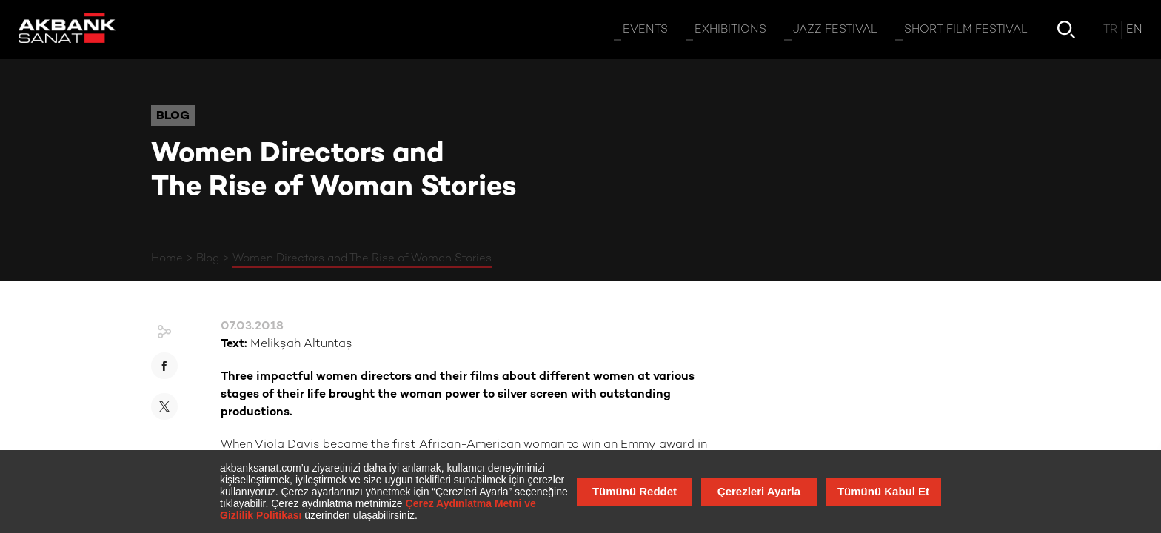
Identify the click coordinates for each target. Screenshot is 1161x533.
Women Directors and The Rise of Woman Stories (362, 258)
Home (167, 258)
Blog (207, 258)
